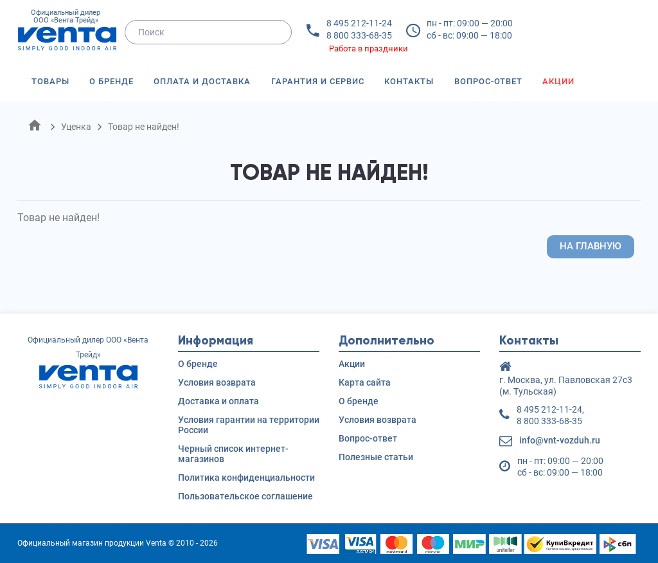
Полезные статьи (376, 457)
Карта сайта (365, 382)
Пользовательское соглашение (245, 496)
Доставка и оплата (218, 401)
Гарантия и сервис (317, 81)
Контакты (409, 81)
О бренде (111, 81)
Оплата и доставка (202, 81)
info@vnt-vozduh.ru (559, 440)
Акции (558, 81)
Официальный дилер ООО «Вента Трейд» (65, 31)
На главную (590, 246)
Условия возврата (217, 382)
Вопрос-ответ (488, 81)
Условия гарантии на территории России (248, 425)
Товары (50, 81)
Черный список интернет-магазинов (233, 453)
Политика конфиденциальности (246, 477)
